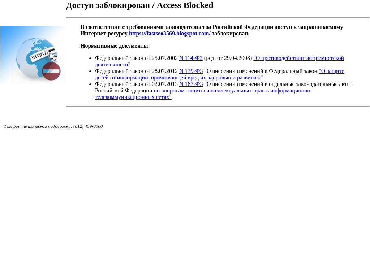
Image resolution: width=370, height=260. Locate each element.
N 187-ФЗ (191, 84)
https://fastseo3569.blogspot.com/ (170, 33)
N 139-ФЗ (191, 71)
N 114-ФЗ (191, 58)
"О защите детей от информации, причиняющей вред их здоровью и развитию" (219, 74)
